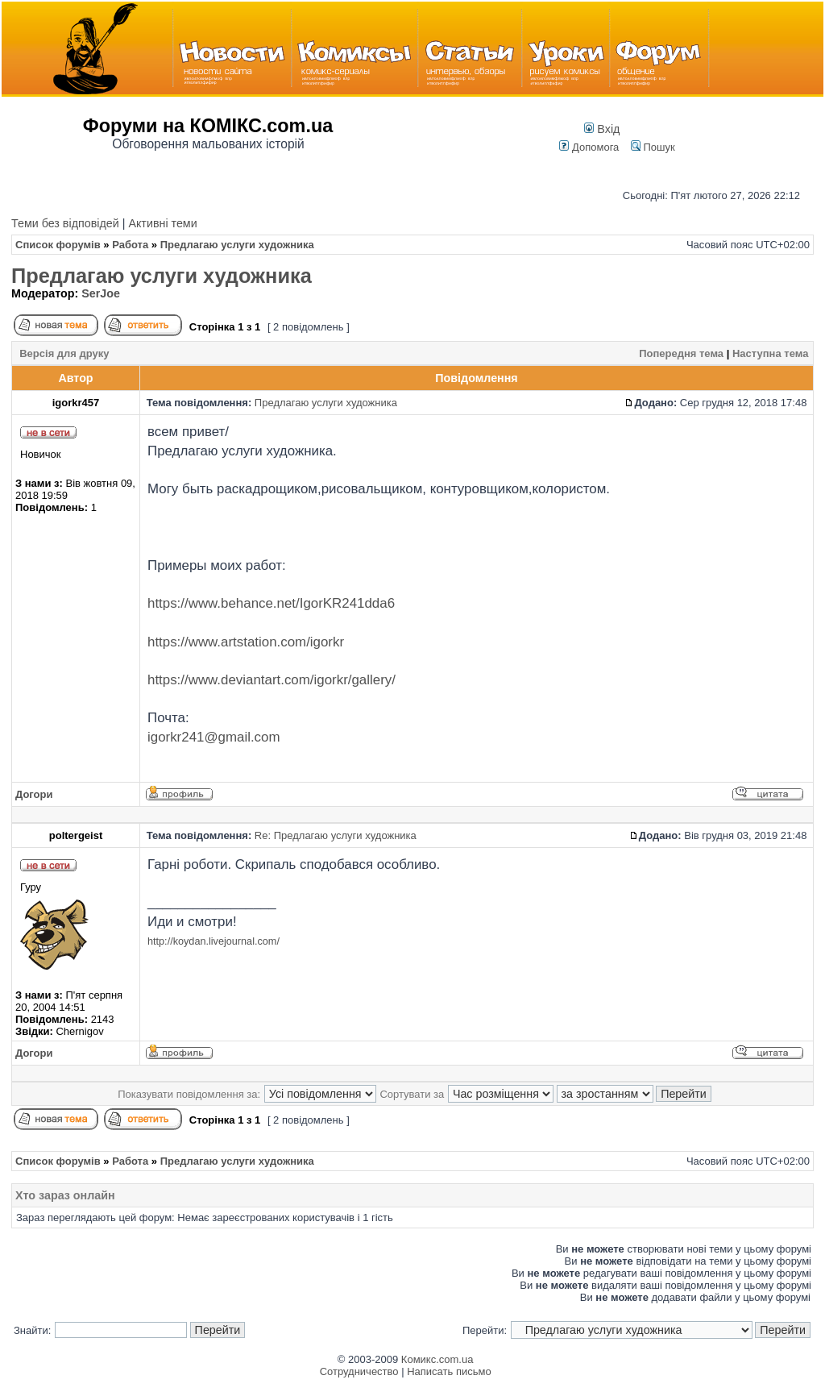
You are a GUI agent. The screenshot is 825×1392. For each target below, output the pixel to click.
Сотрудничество (359, 1371)
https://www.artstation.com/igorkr (245, 642)
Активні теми (162, 223)
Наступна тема (770, 353)
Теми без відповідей (65, 223)
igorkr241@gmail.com (213, 737)
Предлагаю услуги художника (161, 275)
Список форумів (58, 245)
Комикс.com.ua (437, 1359)
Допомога (589, 147)
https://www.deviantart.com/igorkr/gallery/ (271, 680)
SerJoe (100, 293)
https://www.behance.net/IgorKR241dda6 (271, 603)
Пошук (653, 147)
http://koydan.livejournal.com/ (213, 941)
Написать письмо (449, 1371)
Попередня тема (681, 353)
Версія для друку (64, 353)
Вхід (602, 129)
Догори (33, 794)
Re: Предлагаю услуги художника (336, 835)
